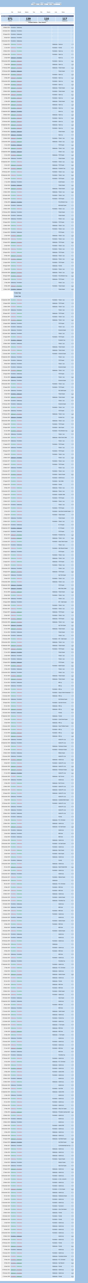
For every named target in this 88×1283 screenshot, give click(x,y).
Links (56, 12)
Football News (50, 2)
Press (57, 1279)
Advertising (52, 1279)
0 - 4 (72, 175)
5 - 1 (72, 101)
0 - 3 (72, 168)
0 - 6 (72, 1263)
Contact (71, 1279)
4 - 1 (72, 61)
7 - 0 (72, 1269)
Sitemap (67, 1279)
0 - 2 (72, 759)
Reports (48, 12)
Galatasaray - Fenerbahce (16, 57)
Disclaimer (61, 1279)
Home (33, 2)
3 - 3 (72, 1142)
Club (12, 12)
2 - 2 (72, 111)
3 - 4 (72, 285)
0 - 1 (72, 94)
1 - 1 (72, 145)
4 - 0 (72, 84)
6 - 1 (72, 474)
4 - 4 (72, 131)
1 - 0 (72, 64)
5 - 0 (72, 709)
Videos (42, 2)
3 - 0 (72, 571)
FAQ (41, 12)
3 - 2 (72, 87)
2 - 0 (72, 74)
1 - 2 (72, 77)
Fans (34, 12)
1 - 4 (72, 155)
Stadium (27, 12)
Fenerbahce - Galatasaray (16, 71)
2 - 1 (72, 67)
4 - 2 (72, 165)
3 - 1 (72, 161)
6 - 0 (72, 118)
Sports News (58, 2)
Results (19, 12)
